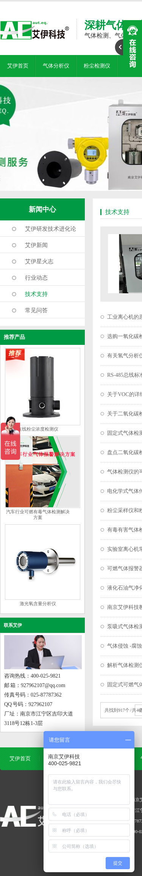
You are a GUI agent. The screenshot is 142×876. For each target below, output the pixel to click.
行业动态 (36, 278)
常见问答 (36, 310)
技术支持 (36, 294)
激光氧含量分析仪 (38, 603)
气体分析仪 (56, 66)
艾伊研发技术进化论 (50, 229)
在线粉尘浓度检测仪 (37, 429)
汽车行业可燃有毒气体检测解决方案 (38, 514)
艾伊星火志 (39, 261)
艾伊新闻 (36, 245)
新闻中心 (42, 209)
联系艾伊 (13, 625)
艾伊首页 (17, 66)
